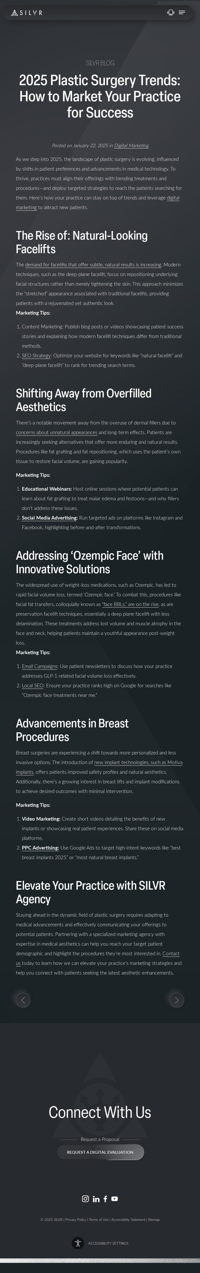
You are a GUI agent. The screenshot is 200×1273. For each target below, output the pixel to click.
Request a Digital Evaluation (100, 1152)
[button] (100, 1243)
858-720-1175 (170, 12)
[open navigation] (182, 13)
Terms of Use (99, 1219)
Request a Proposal (100, 1139)
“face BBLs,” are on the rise (130, 604)
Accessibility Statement (128, 1219)
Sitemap (154, 1219)
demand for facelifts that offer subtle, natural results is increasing (93, 264)
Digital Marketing (131, 145)
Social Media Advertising (49, 517)
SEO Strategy (36, 355)
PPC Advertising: (40, 847)
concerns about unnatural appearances (56, 432)
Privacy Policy (75, 1219)
